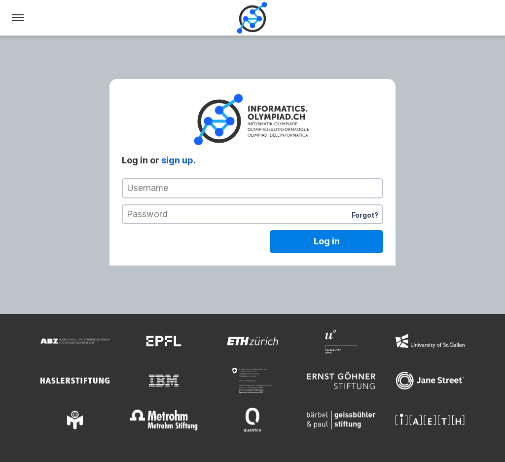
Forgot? (365, 215)
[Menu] (18, 18)
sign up (177, 160)
